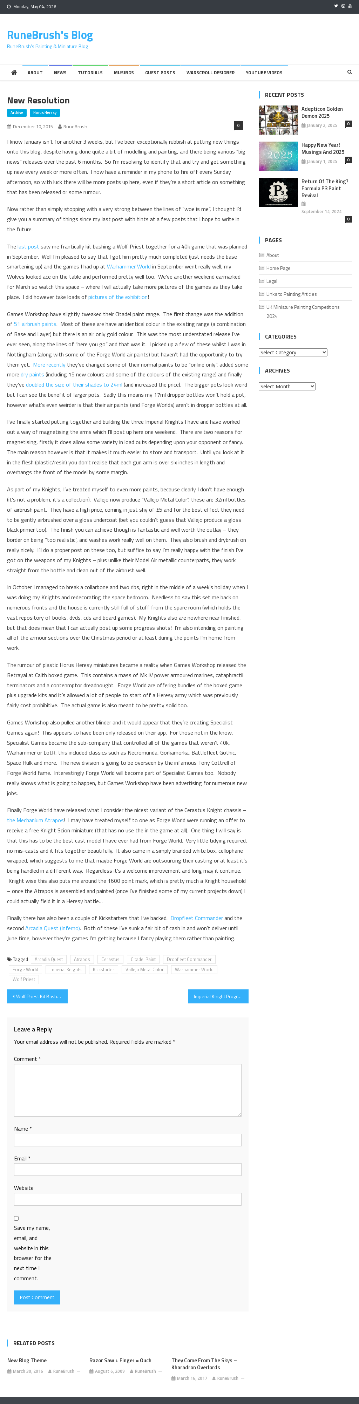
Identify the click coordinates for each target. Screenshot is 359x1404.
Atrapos (82, 959)
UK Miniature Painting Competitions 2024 (303, 311)
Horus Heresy (44, 112)
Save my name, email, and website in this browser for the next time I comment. (33, 1253)
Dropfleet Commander (196, 918)
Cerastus (110, 959)
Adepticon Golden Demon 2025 (322, 112)
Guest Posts (160, 72)
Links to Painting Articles (291, 294)
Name (23, 1128)
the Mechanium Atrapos (35, 820)
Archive (17, 112)
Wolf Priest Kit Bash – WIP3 (41, 996)
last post (28, 246)
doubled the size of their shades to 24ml (74, 384)
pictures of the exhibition (118, 297)
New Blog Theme (27, 1360)
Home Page (278, 268)
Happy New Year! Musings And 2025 (323, 149)
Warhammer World (129, 266)
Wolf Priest (24, 979)
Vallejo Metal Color (145, 969)
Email (22, 1158)
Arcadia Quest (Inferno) (52, 928)
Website (24, 1188)
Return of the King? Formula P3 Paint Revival (325, 188)
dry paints (32, 374)
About (35, 72)
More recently (49, 364)
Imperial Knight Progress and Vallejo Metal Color (221, 996)
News (60, 72)
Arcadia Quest (49, 959)
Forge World (25, 969)
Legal (271, 281)
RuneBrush (75, 126)
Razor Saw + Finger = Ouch (120, 1360)
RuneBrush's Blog (50, 34)
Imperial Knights (65, 969)
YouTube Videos (264, 72)
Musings (124, 72)
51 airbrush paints (35, 324)
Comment (27, 1059)
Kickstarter (103, 969)
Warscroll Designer (211, 72)
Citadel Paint (143, 959)
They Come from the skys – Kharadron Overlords (204, 1364)
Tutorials (90, 72)
